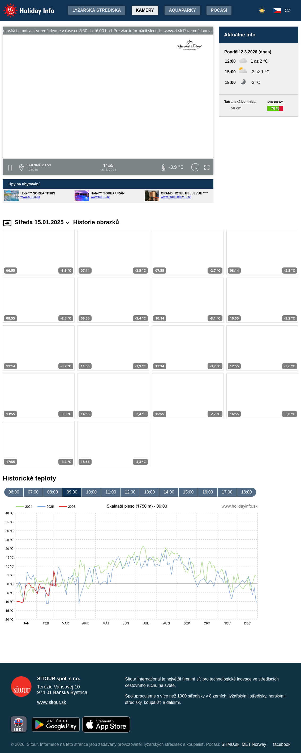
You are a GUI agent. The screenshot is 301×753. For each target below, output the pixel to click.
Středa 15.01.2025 (42, 222)
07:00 (33, 492)
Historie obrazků (96, 222)
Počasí (219, 10)
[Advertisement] (258, 162)
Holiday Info (24, 7)
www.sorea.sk (30, 197)
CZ (287, 10)
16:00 (207, 492)
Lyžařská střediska (96, 10)
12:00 (130, 492)
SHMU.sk (230, 744)
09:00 (72, 492)
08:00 (52, 492)
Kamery (145, 10)
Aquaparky (182, 10)
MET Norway (254, 744)
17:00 (227, 492)
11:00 (110, 492)
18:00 (246, 492)
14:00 (169, 492)
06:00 (13, 492)
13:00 (149, 492)
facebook (281, 744)
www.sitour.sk (51, 702)
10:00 (91, 492)
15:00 (188, 492)
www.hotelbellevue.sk (176, 197)
